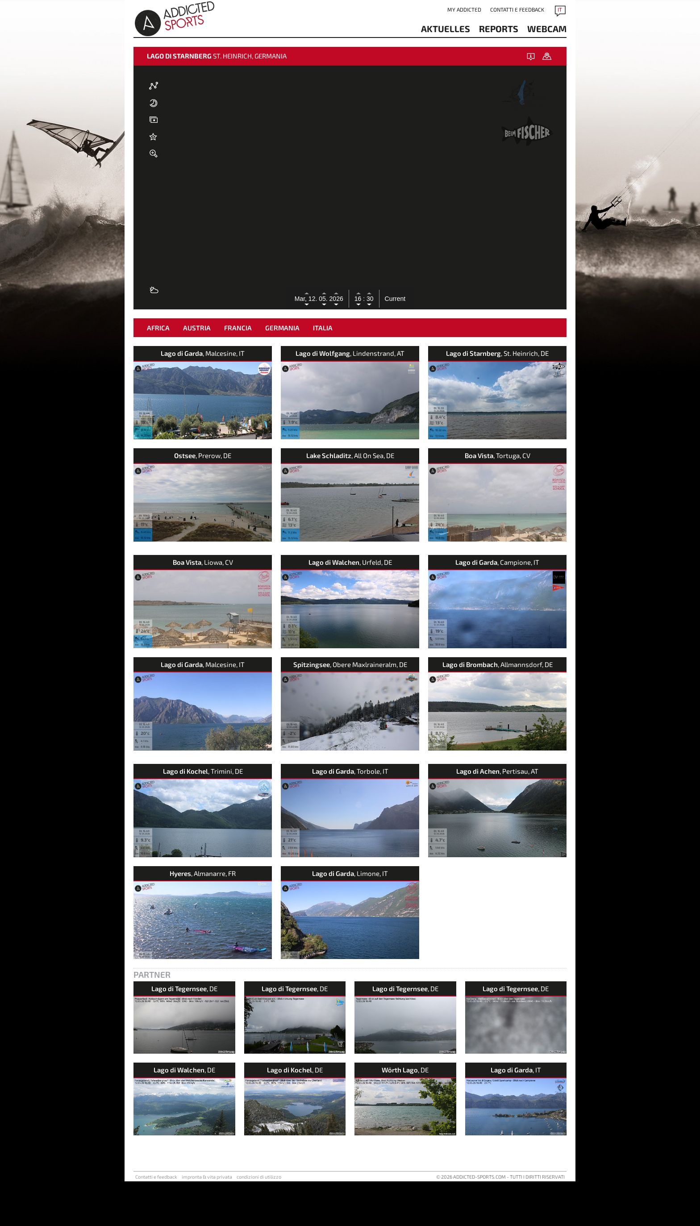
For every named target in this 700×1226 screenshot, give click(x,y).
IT (560, 9)
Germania (282, 372)
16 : (359, 298)
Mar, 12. (307, 298)
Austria (197, 372)
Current (395, 298)
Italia (323, 372)
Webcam (547, 28)
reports (498, 28)
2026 (336, 298)
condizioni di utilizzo (259, 1221)
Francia (238, 372)
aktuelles (445, 28)
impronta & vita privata (207, 1221)
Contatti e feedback (517, 9)
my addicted (464, 9)
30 (369, 298)
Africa (158, 372)
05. (324, 298)
